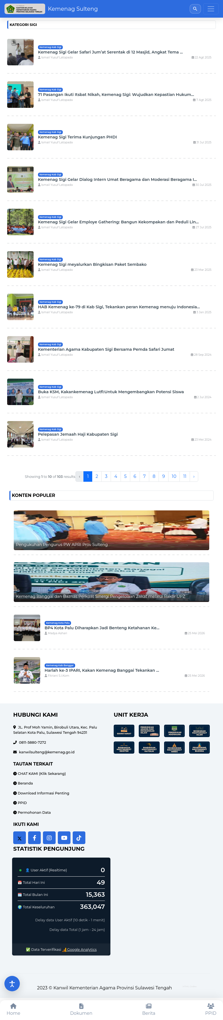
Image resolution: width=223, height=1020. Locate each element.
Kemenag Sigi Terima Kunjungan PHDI (77, 137)
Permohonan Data (34, 812)
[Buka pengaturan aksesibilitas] (12, 983)
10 (174, 476)
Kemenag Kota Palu (57, 623)
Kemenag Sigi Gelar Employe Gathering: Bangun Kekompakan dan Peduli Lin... (118, 221)
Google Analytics (79, 949)
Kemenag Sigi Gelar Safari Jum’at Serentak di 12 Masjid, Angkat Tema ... (110, 52)
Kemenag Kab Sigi (50, 47)
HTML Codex (190, 986)
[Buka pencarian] (195, 8)
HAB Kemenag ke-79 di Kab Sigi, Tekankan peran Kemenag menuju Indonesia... (119, 306)
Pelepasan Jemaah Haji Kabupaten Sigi (78, 434)
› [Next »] (194, 476)
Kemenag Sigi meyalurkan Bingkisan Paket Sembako (92, 264)
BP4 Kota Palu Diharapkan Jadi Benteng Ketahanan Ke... (102, 627)
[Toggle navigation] (211, 8)
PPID (22, 803)
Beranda (25, 783)
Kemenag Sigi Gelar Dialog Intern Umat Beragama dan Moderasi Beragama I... (117, 179)
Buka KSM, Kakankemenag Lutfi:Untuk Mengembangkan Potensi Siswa (111, 391)
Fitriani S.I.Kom (57, 676)
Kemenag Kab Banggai (60, 665)
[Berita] (149, 1010)
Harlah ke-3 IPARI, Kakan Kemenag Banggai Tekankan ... (102, 670)
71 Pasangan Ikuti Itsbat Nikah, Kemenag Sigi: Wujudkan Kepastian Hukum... (116, 94)
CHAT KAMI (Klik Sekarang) (41, 774)
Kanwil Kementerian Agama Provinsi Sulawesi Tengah (112, 987)
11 (184, 476)
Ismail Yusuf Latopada (55, 57)
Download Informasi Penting (43, 793)
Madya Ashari (56, 633)
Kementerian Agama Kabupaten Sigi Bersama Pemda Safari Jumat (106, 349)
